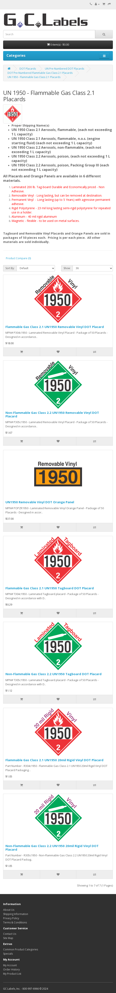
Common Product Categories (20, 949)
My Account (10, 965)
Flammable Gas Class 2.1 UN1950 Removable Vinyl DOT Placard (54, 327)
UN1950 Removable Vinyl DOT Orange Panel (39, 502)
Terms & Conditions (15, 922)
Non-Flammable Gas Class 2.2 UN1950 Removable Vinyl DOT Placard (52, 414)
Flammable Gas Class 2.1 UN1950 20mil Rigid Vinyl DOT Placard (54, 760)
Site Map (8, 938)
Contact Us (9, 934)
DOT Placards (28, 68)
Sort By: (9, 268)
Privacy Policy (11, 918)
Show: (67, 268)
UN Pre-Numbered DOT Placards (64, 68)
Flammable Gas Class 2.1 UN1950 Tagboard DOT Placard (49, 588)
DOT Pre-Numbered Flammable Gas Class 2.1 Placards (40, 73)
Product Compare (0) (18, 258)
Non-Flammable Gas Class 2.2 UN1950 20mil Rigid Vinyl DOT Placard (52, 847)
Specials (8, 953)
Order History (11, 969)
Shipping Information (15, 914)
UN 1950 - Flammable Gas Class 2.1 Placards (34, 77)
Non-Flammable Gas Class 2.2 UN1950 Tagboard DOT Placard (53, 674)
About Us (8, 910)
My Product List (12, 973)
